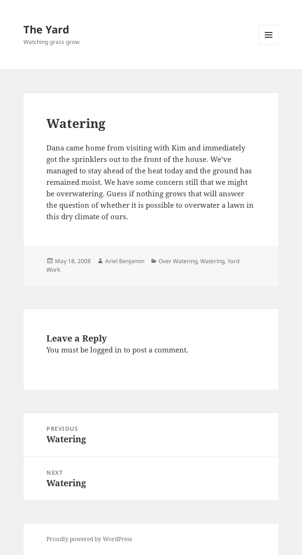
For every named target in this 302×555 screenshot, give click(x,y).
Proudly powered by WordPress (89, 539)
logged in (106, 349)
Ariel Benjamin (124, 261)
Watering (212, 261)
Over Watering (178, 261)
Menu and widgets (269, 44)
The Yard (46, 29)
